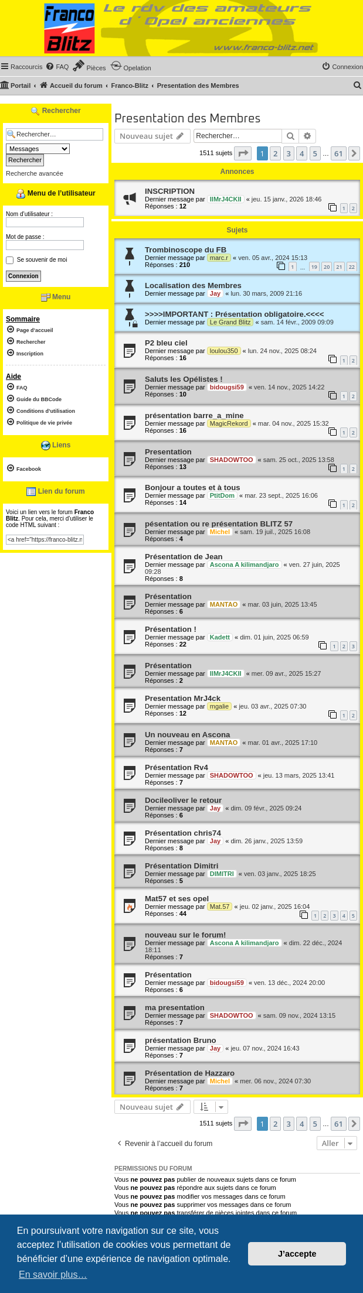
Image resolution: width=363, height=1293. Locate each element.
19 (314, 267)
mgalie (219, 706)
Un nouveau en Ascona (187, 734)
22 (352, 267)
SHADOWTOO (231, 459)
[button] (243, 153)
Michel (220, 531)
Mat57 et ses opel (177, 898)
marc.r (219, 257)
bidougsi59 (227, 387)
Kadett (220, 637)
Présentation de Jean (184, 556)
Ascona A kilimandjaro (244, 564)
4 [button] (302, 153)
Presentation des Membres (187, 119)
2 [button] (275, 153)
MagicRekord (229, 423)
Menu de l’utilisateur (55, 194)
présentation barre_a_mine (194, 415)
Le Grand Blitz (230, 322)
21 (339, 267)
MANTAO (224, 604)
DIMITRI (222, 873)
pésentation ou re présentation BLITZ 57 (219, 523)
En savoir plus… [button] (53, 1275)
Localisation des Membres (193, 285)
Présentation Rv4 (176, 767)
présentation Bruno (180, 1040)
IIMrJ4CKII (226, 199)
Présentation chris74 (183, 833)
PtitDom (222, 495)
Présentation (168, 596)
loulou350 (224, 350)
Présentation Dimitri (181, 865)
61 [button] (338, 153)
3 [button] (289, 153)
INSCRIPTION (170, 191)
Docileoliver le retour (183, 800)
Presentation (168, 451)
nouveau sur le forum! (185, 935)
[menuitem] (57, 67)
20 (327, 267)
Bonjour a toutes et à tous (192, 487)
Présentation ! (170, 629)
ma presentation (175, 1007)
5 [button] (315, 153)
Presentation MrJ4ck (182, 698)
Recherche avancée (34, 173)
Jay (215, 293)
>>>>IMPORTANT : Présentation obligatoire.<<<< (234, 314)
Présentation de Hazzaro (190, 1073)
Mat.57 (220, 906)
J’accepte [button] (297, 1253)
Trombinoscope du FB (185, 249)
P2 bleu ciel (166, 342)
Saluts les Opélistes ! (184, 379)
